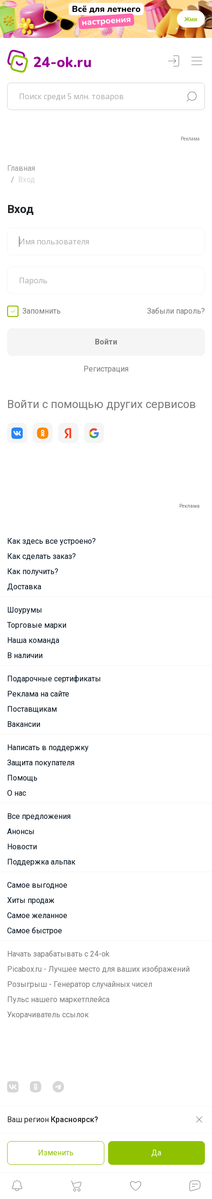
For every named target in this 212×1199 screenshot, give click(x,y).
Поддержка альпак (41, 861)
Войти (106, 341)
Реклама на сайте (38, 693)
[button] (17, 1188)
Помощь (22, 777)
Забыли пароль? (176, 311)
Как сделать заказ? (41, 556)
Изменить (56, 1152)
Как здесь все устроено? (51, 541)
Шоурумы (24, 609)
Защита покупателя (40, 762)
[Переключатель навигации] (197, 61)
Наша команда (33, 640)
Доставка (24, 586)
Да (156, 1152)
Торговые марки (36, 625)
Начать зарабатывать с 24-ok (58, 953)
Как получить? (32, 571)
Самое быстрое (34, 930)
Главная (21, 168)
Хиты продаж (31, 900)
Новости (22, 846)
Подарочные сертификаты (54, 678)
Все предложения (39, 816)
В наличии (25, 655)
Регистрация (106, 368)
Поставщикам (32, 709)
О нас (16, 793)
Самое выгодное (37, 885)
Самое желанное (37, 915)
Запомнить (41, 311)
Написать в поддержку (48, 747)
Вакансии (23, 724)
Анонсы (21, 831)
